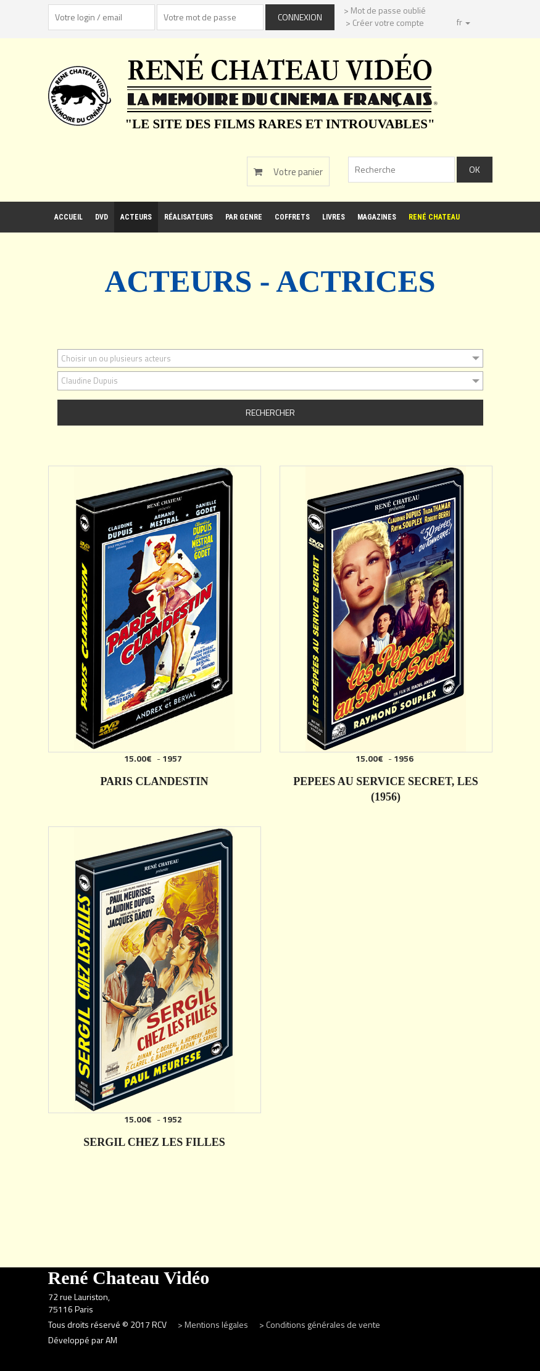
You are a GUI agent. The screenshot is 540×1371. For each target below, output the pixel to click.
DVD (101, 217)
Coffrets (292, 217)
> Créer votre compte (385, 22)
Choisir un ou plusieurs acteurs (116, 358)
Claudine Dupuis (89, 380)
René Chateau (434, 217)
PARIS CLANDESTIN (154, 781)
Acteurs (136, 217)
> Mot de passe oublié (385, 10)
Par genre (243, 217)
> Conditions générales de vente (319, 1324)
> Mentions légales (214, 1324)
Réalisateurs (188, 217)
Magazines (376, 217)
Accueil (68, 217)
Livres (333, 217)
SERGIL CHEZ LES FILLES (154, 1142)
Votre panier (288, 172)
